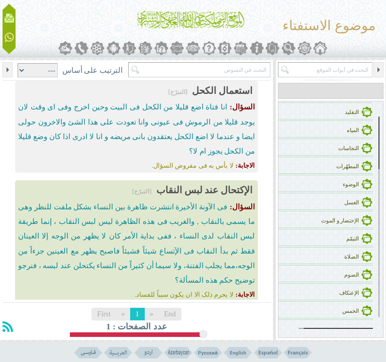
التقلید (352, 112)
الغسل (351, 202)
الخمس (350, 311)
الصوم (351, 275)
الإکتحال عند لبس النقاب (204, 190)
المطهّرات (347, 166)
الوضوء (351, 184)
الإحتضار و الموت (340, 220)
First (104, 314)
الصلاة (351, 257)
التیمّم (352, 239)
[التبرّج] (177, 91)
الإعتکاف (349, 293)
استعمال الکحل (222, 90)
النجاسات (348, 148)
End (170, 314)
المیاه (353, 130)
